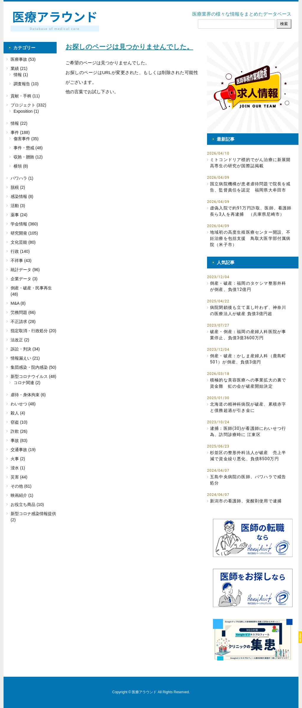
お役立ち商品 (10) (27, 504)
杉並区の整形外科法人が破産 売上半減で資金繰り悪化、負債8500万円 (248, 455)
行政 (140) (20, 251)
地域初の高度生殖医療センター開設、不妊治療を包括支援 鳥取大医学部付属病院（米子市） (250, 238)
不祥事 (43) (21, 260)
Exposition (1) (26, 111)
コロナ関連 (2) (27, 382)
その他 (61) (21, 486)
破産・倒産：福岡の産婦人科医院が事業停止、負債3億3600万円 (248, 334)
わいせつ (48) (23, 403)
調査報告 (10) (26, 83)
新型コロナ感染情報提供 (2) (33, 516)
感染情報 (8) (22, 196)
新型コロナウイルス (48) (33, 376)
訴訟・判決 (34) (25, 349)
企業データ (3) (24, 278)
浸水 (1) (18, 468)
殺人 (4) (18, 413)
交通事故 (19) (23, 449)
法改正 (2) (20, 339)
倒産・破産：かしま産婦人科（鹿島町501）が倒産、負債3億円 (248, 358)
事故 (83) (19, 440)
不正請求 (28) (23, 321)
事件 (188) (20, 132)
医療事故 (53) (23, 59)
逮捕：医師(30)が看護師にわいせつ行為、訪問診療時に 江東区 (248, 431)
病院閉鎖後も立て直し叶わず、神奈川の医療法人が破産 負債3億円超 (248, 310)
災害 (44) (19, 477)
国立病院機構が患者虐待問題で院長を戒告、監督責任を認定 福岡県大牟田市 (250, 186)
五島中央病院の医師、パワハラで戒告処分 (248, 479)
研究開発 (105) (24, 233)
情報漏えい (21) (25, 358)
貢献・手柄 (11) (25, 96)
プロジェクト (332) (28, 105)
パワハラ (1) (22, 178)
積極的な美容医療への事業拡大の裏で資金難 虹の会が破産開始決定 (248, 383)
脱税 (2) (18, 187)
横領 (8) (21, 166)
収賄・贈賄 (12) (28, 157)
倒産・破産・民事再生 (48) (31, 291)
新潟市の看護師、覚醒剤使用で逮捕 (246, 501)
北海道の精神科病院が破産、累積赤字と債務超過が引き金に (248, 407)
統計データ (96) (25, 269)
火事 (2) (18, 458)
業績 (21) (19, 68)
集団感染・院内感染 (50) (33, 367)
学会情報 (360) (24, 224)
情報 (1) (21, 74)
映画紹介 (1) (22, 495)
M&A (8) (18, 303)
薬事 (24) (19, 214)
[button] (252, 87)
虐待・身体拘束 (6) (28, 394)
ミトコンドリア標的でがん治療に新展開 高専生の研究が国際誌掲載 (251, 162)
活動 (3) (18, 205)
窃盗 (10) (19, 422)
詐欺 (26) (19, 431)
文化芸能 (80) (23, 242)
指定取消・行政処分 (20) (33, 330)
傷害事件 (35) (26, 138)
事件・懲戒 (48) (28, 147)
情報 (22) (19, 123)
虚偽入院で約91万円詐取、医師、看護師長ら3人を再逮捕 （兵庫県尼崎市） (251, 211)
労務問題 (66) (23, 312)
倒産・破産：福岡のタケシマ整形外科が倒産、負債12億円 (248, 286)
